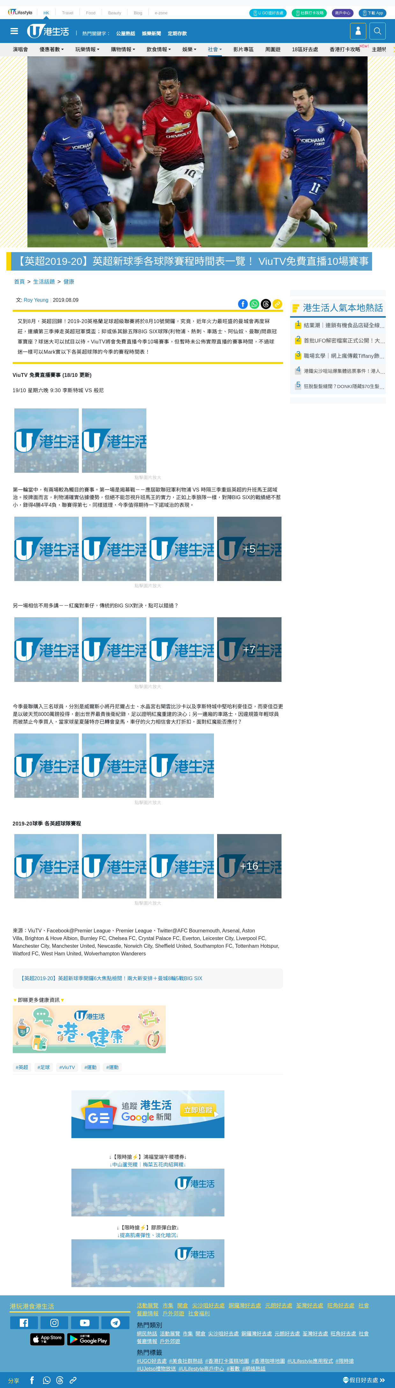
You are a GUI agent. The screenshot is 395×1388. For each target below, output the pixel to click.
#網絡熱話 (254, 1368)
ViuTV (68, 1067)
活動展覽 (147, 1306)
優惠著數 (50, 49)
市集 (168, 1306)
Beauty (114, 13)
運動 (92, 1067)
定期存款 (177, 33)
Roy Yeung (36, 300)
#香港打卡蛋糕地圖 (227, 1361)
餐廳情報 (147, 1314)
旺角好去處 (341, 1306)
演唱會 (20, 49)
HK (46, 13)
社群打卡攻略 (312, 13)
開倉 (182, 1306)
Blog (138, 13)
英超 (23, 1067)
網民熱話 (147, 1333)
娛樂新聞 (151, 33)
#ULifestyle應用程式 (310, 1361)
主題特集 (382, 49)
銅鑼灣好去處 (245, 1306)
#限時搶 (345, 1361)
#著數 (233, 1368)
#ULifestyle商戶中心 (201, 1368)
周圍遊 (273, 49)
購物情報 (121, 49)
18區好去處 (305, 49)
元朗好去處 (278, 1306)
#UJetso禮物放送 (156, 1368)
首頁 (19, 282)
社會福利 (199, 1314)
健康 (68, 282)
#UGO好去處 (151, 1361)
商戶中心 (342, 13)
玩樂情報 (85, 49)
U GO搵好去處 (270, 13)
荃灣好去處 (309, 1306)
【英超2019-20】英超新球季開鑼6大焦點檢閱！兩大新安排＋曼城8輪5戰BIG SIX (110, 978)
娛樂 (187, 49)
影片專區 (243, 49)
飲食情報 (157, 49)
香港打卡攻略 (345, 49)
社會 (213, 49)
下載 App (375, 13)
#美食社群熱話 (186, 1361)
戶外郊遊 (173, 1314)
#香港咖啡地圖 (268, 1361)
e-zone (161, 13)
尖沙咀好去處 (208, 1306)
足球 (45, 1067)
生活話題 (44, 282)
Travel (67, 13)
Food (91, 13)
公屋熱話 (125, 33)
